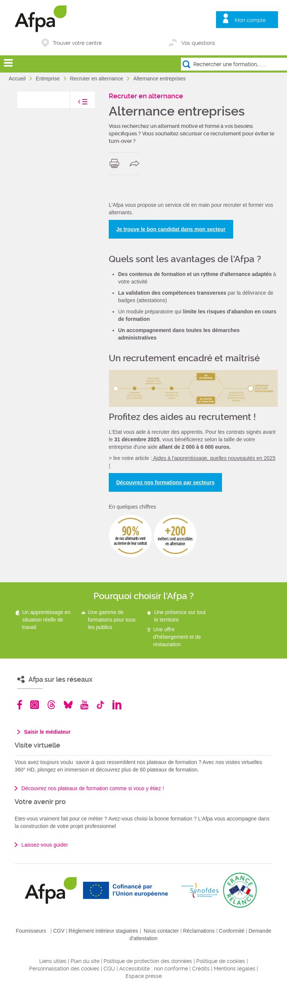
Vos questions (198, 43)
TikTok (100, 704)
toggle (75, 103)
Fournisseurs (31, 931)
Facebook (19, 704)
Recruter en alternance (97, 79)
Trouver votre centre (77, 43)
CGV (58, 931)
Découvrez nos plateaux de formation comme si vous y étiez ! (92, 788)
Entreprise (48, 79)
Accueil (18, 79)
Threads (51, 704)
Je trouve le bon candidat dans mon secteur (171, 229)
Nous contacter (161, 931)
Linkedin (116, 704)
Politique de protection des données (148, 961)
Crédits (201, 969)
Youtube (84, 704)
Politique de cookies (220, 961)
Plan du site (85, 961)
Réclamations (199, 931)
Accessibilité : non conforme (153, 969)
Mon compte (250, 20)
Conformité (231, 931)
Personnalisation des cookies (64, 969)
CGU (109, 969)
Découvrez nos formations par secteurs (165, 482)
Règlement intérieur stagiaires (103, 931)
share (136, 163)
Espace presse (144, 976)
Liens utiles (53, 961)
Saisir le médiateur (47, 732)
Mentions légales (234, 969)
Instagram (34, 704)
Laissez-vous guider (44, 845)
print (116, 163)
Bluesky (68, 704)
